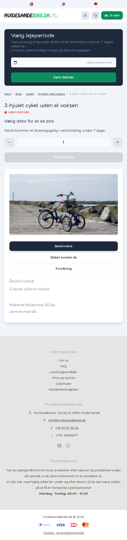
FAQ (63, 366)
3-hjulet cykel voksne (51, 94)
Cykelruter (64, 384)
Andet (30, 94)
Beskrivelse (63, 246)
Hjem (7, 94)
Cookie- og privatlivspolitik (63, 533)
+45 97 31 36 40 (67, 428)
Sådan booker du (63, 257)
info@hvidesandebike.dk (67, 420)
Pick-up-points (63, 378)
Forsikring (64, 269)
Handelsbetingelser (64, 389)
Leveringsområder (63, 372)
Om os (63, 360)
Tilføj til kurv (63, 157)
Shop (18, 94)
